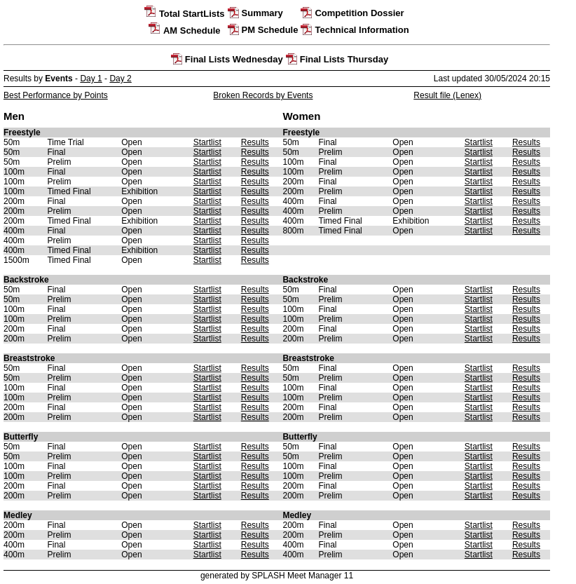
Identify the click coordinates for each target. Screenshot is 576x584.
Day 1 (91, 78)
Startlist (207, 142)
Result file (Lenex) (447, 95)
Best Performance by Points (56, 95)
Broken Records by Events (263, 95)
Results (255, 142)
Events (58, 78)
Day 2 (120, 78)
